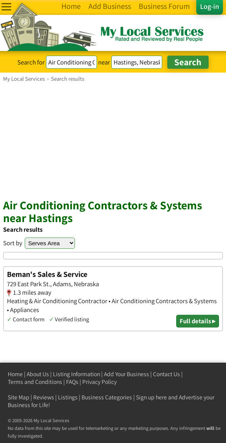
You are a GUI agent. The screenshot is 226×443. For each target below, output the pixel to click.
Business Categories (107, 397)
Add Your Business (126, 374)
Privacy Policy (99, 381)
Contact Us (166, 374)
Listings (68, 397)
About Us (38, 374)
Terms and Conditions (35, 381)
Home (15, 374)
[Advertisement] (113, 140)
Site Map (18, 397)
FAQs (72, 381)
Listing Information (76, 374)
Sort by (12, 243)
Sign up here (151, 397)
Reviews (43, 397)
